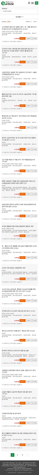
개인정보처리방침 (12, 472)
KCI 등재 (25, 29)
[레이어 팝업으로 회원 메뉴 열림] (29, 3)
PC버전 (29, 472)
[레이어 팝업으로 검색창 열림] (36, 3)
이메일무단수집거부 (21, 472)
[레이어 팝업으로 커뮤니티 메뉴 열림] (32, 3)
